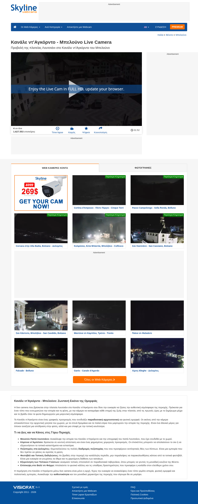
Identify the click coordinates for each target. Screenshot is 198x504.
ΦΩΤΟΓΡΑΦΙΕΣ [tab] (143, 167)
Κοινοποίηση (100, 130)
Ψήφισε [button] (86, 130)
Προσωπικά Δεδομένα (142, 498)
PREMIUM (177, 26)
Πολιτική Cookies (139, 494)
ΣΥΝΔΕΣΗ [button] (160, 27)
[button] (146, 27)
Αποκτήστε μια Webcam (79, 27)
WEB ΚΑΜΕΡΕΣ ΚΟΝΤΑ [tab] (55, 168)
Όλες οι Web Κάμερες (99, 379)
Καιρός (71, 130)
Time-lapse (57, 130)
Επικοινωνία (78, 498)
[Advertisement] (114, 13)
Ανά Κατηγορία (53, 27)
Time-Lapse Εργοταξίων (84, 494)
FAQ (133, 487)
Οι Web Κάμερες (30, 27)
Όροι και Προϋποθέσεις (143, 490)
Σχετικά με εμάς (80, 487)
